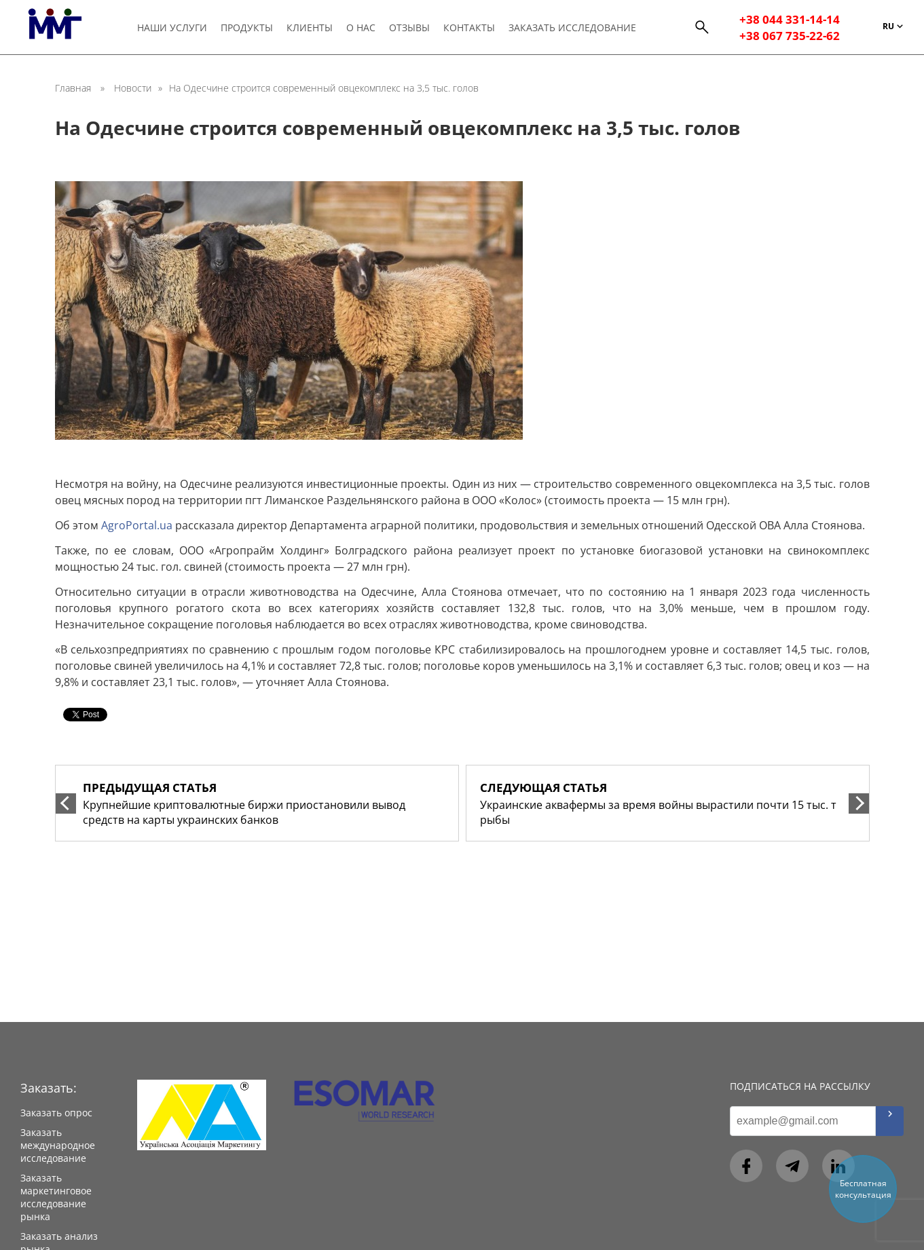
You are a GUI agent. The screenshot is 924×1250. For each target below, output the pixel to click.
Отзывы (412, 28)
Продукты (247, 28)
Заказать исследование (576, 28)
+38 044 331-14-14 (789, 20)
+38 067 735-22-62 (789, 37)
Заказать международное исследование (57, 1145)
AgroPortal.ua (136, 525)
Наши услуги (172, 28)
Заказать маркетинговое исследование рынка (56, 1197)
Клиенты (311, 28)
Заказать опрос (56, 1112)
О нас (362, 28)
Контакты (472, 28)
